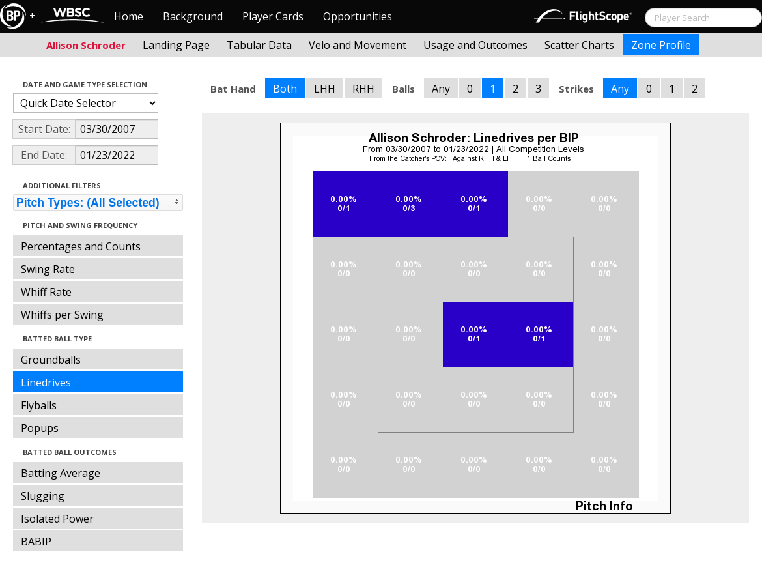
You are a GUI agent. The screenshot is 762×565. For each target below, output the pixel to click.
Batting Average (60, 473)
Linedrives (46, 382)
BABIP (36, 541)
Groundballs (51, 360)
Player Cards (272, 16)
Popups (40, 428)
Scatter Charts (579, 45)
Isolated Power (57, 519)
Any (441, 88)
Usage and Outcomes (475, 45)
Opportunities (357, 16)
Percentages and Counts (81, 246)
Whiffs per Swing (62, 315)
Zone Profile (661, 45)
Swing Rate (48, 269)
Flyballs (39, 405)
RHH (363, 88)
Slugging (42, 496)
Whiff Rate (46, 292)
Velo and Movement (357, 45)
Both (285, 88)
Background (193, 16)
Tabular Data (259, 45)
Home (128, 16)
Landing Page (176, 45)
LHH (324, 88)
